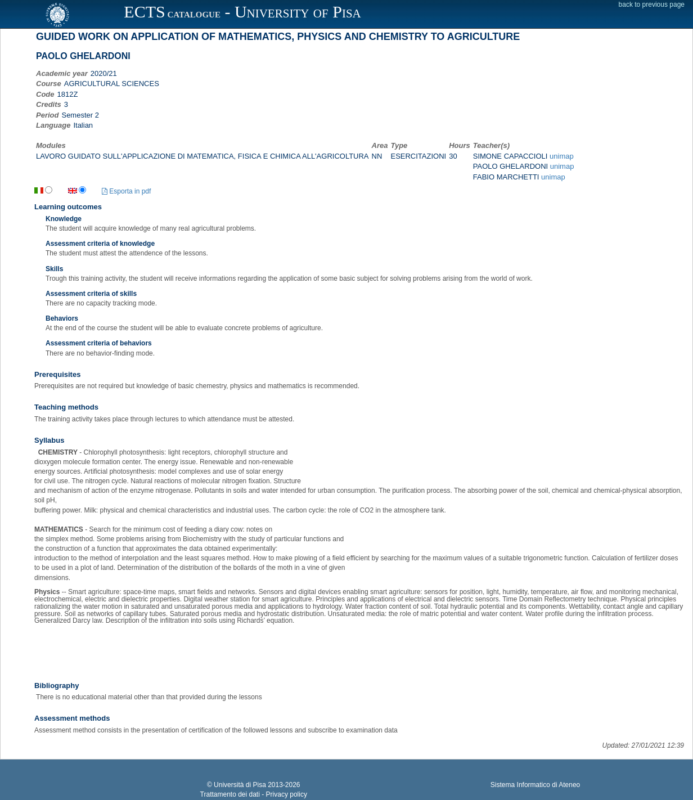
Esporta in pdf (126, 191)
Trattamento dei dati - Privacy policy (253, 794)
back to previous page (652, 4)
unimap (562, 156)
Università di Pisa (240, 785)
